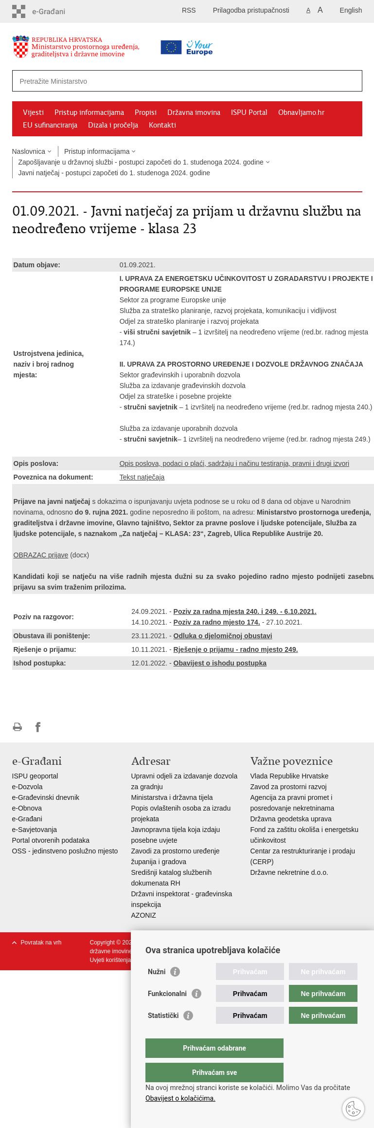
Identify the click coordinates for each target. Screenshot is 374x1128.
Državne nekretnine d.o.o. (289, 872)
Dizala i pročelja (113, 125)
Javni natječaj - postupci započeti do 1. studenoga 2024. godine (114, 173)
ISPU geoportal (35, 776)
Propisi (146, 112)
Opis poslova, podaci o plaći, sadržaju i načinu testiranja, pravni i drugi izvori (234, 463)
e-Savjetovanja (34, 829)
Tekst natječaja (142, 477)
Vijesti (33, 112)
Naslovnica (28, 151)
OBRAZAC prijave (41, 555)
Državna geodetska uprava (291, 819)
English (351, 10)
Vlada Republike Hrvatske (289, 776)
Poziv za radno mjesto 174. (217, 622)
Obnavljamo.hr (301, 112)
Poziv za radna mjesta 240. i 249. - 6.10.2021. (245, 611)
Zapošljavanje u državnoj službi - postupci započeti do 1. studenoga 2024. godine (141, 162)
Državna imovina (193, 112)
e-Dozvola (27, 787)
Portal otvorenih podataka (51, 840)
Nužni (156, 991)
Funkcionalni (167, 1013)
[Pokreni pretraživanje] (351, 81)
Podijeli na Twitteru (59, 727)
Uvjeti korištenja (110, 960)
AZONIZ (143, 915)
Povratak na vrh (41, 942)
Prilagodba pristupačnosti (251, 10)
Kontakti (162, 125)
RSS (189, 10)
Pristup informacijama (89, 112)
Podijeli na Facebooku (38, 727)
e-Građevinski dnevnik (46, 797)
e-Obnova (27, 808)
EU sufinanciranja (50, 125)
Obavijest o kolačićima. (180, 1098)
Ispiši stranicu (17, 727)
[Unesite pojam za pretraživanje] (156, 81)
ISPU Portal (249, 112)
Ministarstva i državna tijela (172, 797)
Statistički (163, 1035)
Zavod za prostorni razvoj (288, 787)
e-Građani (27, 819)
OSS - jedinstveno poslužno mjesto (65, 851)
